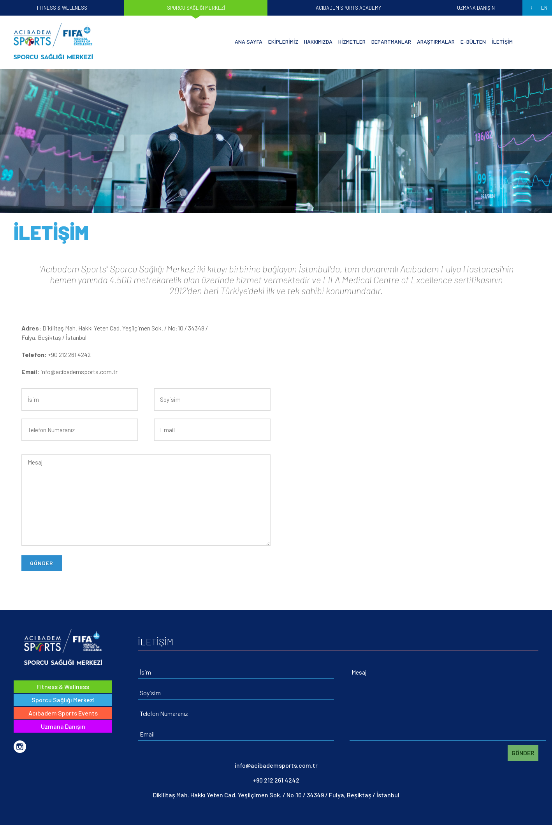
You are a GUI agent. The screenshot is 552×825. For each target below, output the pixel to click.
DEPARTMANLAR (391, 41)
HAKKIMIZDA (318, 41)
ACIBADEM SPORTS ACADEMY (348, 8)
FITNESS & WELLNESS (62, 8)
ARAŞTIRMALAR (436, 41)
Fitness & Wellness (63, 686)
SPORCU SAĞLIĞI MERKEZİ (196, 8)
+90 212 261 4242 (276, 780)
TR (530, 8)
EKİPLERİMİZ (283, 41)
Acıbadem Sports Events (63, 713)
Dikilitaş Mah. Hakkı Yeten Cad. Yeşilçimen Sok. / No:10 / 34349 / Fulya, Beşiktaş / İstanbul (276, 795)
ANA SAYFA (248, 41)
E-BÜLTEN (473, 41)
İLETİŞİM (502, 41)
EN (544, 8)
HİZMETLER (352, 41)
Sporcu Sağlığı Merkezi (63, 699)
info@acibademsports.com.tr (276, 765)
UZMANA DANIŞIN (476, 8)
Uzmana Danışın (63, 726)
